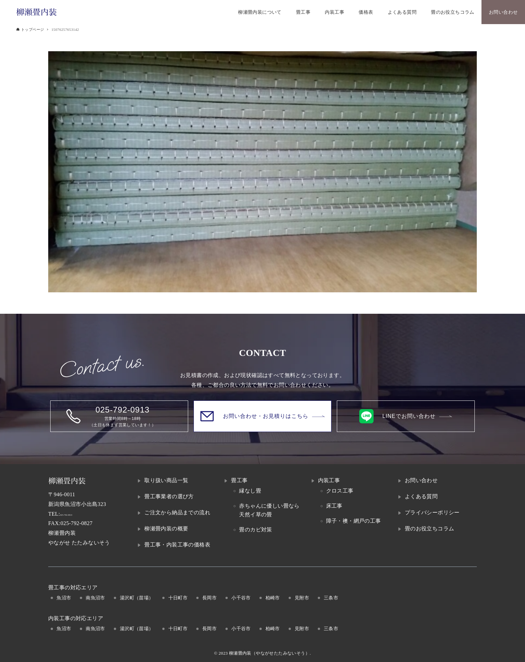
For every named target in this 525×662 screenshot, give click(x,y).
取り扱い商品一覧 (166, 480)
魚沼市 (64, 597)
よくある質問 (421, 496)
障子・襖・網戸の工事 (353, 521)
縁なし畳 (250, 491)
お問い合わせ (421, 480)
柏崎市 (273, 597)
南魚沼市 (95, 597)
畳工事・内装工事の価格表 (177, 544)
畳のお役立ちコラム (429, 528)
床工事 (334, 506)
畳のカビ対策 (255, 529)
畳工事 (239, 480)
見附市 (302, 597)
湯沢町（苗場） (137, 597)
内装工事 (329, 480)
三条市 (331, 597)
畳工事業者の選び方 (169, 496)
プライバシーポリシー (432, 512)
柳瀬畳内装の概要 (166, 528)
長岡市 (209, 597)
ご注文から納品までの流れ (177, 512)
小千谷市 (241, 597)
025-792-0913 (76, 514)
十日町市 (178, 597)
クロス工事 (340, 491)
